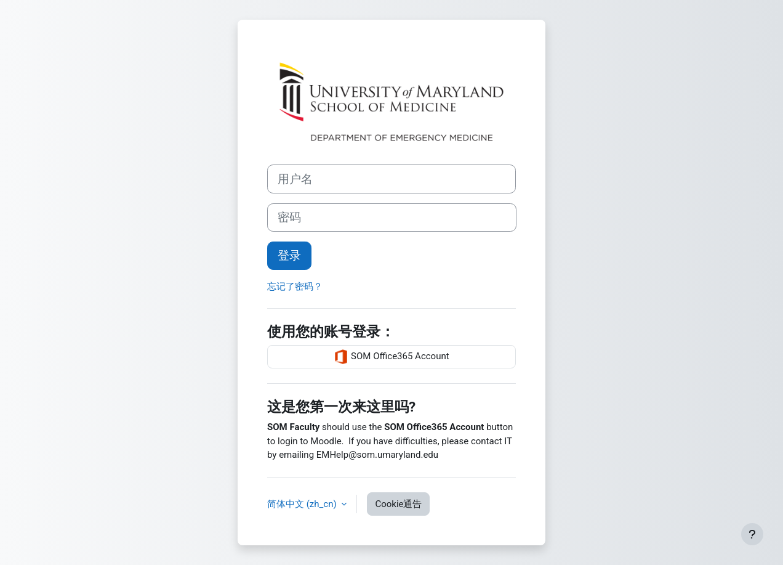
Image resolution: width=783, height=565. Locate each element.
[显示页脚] (752, 534)
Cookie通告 (398, 504)
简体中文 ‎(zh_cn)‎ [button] (303, 504)
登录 (289, 255)
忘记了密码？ (295, 286)
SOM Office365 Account (391, 356)
